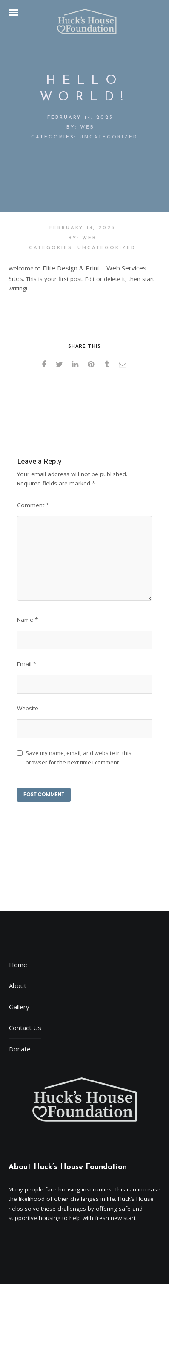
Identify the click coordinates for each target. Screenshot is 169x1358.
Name (27, 619)
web (87, 127)
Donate (20, 1049)
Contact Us (25, 1027)
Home (18, 964)
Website (27, 708)
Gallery (19, 1006)
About (17, 985)
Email (26, 664)
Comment (33, 505)
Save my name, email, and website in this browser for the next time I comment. (79, 757)
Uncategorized (109, 137)
